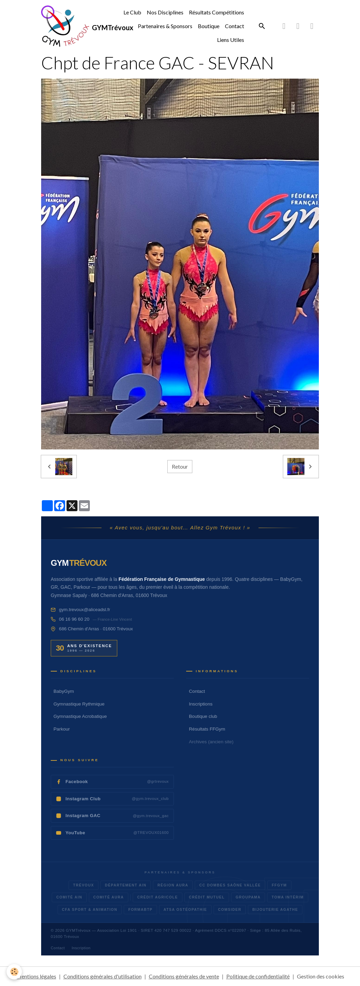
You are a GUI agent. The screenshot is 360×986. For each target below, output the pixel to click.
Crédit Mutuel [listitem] (207, 897)
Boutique (208, 26)
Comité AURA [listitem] (108, 897)
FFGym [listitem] (279, 885)
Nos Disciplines (165, 12)
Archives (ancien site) (211, 741)
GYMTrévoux (78, 930)
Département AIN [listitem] (125, 885)
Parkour (61, 729)
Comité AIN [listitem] (69, 897)
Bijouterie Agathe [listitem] (275, 910)
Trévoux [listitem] (83, 885)
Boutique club (203, 716)
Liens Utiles (230, 39)
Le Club (132, 12)
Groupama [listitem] (248, 897)
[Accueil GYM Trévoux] (79, 563)
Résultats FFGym (207, 729)
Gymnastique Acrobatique (80, 716)
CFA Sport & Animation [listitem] (90, 910)
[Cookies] (14, 971)
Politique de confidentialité (258, 976)
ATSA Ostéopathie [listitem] (185, 910)
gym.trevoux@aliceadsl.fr (84, 609)
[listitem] (112, 782)
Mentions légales (36, 976)
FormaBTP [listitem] (140, 910)
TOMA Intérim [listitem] (288, 897)
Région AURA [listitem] (172, 885)
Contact (234, 26)
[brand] (70, 26)
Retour (180, 466)
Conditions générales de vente (184, 976)
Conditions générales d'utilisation (102, 976)
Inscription (81, 948)
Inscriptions (201, 704)
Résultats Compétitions (216, 12)
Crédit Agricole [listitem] (157, 897)
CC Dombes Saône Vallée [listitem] (230, 885)
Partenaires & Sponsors (165, 26)
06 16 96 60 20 (74, 619)
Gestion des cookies (320, 976)
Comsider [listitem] (229, 910)
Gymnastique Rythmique (79, 704)
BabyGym (63, 691)
